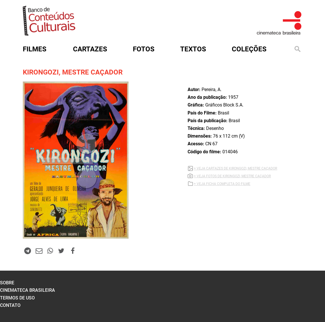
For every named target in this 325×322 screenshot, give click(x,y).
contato (10, 305)
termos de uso (17, 298)
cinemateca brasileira (27, 290)
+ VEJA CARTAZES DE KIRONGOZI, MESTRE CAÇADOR (235, 168)
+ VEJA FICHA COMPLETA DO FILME (222, 184)
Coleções (249, 49)
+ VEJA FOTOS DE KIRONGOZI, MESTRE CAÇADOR (232, 176)
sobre (7, 282)
